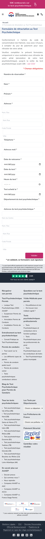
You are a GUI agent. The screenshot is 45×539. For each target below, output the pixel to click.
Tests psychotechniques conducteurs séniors (9, 377)
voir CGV (31, 64)
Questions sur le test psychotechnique (33, 292)
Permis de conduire (10, 347)
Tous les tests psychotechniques (10, 402)
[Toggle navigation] (3, 14)
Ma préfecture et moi (33, 305)
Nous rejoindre (9, 480)
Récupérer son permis (7, 292)
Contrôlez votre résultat (31, 445)
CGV (20, 524)
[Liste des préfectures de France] (33, 422)
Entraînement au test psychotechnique (11, 334)
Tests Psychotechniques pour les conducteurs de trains (33, 351)
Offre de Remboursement (16, 527)
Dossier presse (9, 475)
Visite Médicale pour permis (33, 300)
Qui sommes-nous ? (11, 477)
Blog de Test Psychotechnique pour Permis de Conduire (10, 388)
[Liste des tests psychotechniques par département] (33, 408)
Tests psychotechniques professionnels (32, 318)
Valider (34, 255)
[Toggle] (38, 14)
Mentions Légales (8, 524)
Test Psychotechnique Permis (12, 300)
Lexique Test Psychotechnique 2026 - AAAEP (11, 308)
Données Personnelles (32, 524)
